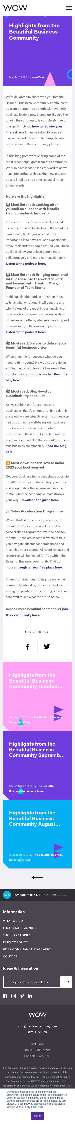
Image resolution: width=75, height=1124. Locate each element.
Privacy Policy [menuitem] (15, 942)
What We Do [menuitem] (13, 921)
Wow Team (38, 77)
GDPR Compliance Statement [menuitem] (27, 949)
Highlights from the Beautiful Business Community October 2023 (33, 683)
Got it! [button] (37, 1116)
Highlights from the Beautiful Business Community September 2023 (37, 752)
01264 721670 (37, 1032)
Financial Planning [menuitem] (20, 928)
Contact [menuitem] (10, 956)
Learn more (37, 1106)
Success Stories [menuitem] (17, 935)
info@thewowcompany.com (37, 1026)
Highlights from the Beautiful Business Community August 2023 (32, 821)
